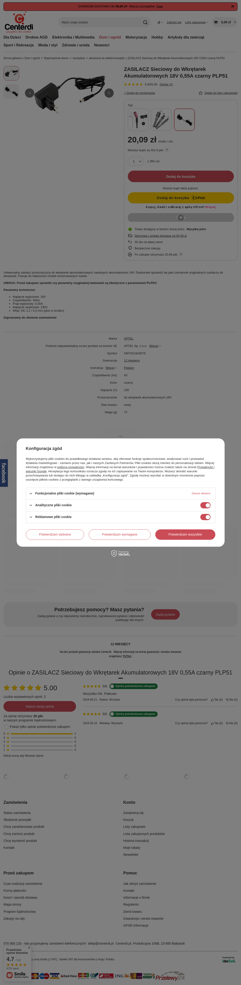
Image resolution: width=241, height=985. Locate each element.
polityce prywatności (70, 467)
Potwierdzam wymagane (119, 534)
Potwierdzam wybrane (55, 534)
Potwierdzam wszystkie (185, 534)
